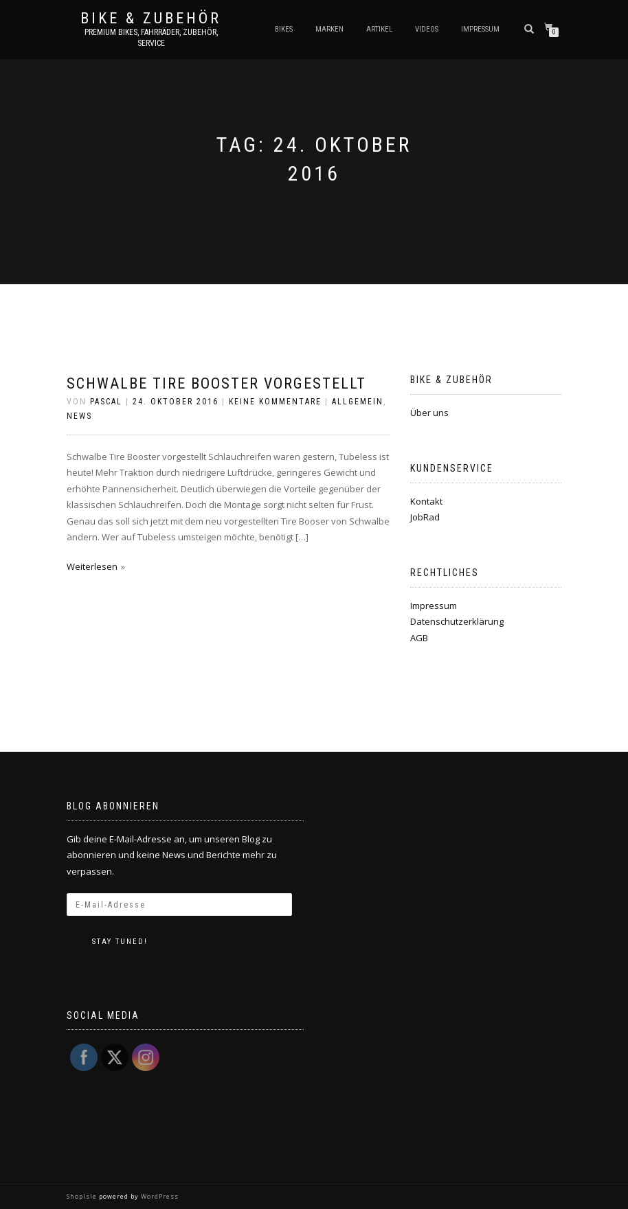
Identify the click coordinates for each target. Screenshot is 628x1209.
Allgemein (357, 401)
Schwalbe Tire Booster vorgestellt (216, 383)
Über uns (429, 412)
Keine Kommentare (275, 401)
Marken (329, 29)
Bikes (284, 29)
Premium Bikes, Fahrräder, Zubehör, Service (151, 37)
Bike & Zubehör (150, 18)
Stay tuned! (120, 941)
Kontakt (426, 501)
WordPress (159, 1196)
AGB (419, 638)
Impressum (480, 29)
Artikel (379, 29)
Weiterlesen (92, 566)
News (79, 416)
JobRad (425, 517)
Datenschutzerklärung (457, 621)
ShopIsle (83, 1196)
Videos (426, 29)
